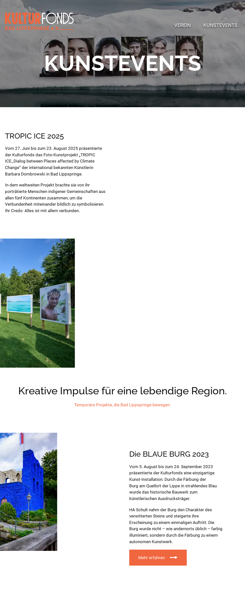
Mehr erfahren (151, 557)
